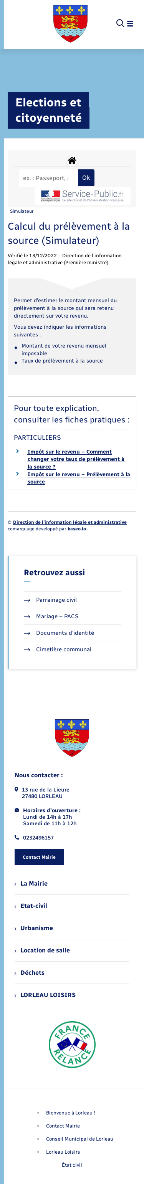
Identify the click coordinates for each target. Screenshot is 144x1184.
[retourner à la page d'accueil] (70, 24)
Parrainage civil (50, 599)
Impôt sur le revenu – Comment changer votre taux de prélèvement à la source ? (76, 459)
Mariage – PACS (51, 616)
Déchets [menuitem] (30, 972)
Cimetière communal (57, 649)
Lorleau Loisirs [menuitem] (63, 1152)
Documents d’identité (59, 632)
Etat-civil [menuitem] (31, 905)
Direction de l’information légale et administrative (70, 522)
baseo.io (77, 529)
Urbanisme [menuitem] (34, 928)
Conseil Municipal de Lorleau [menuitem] (79, 1139)
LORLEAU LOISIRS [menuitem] (45, 995)
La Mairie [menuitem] (31, 883)
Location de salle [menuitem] (42, 950)
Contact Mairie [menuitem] (63, 1126)
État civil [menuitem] (72, 1165)
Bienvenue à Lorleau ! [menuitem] (70, 1113)
